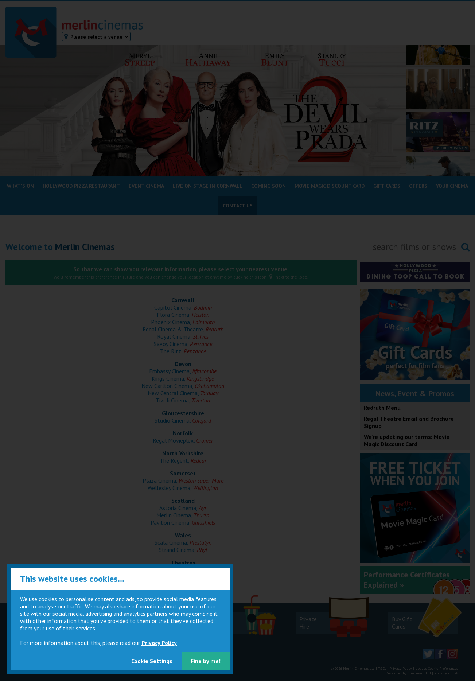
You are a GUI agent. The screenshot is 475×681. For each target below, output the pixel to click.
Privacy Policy (159, 642)
